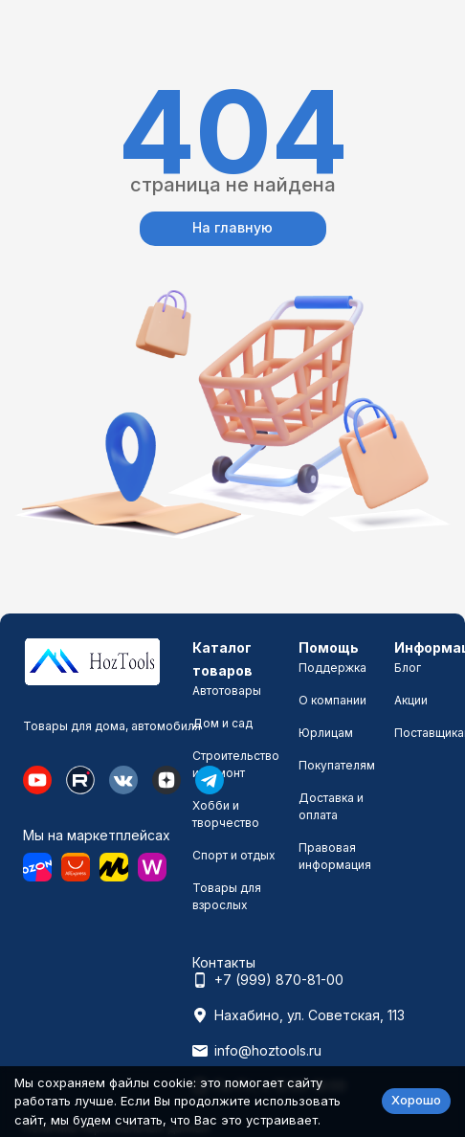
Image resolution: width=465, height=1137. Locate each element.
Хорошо (416, 1099)
